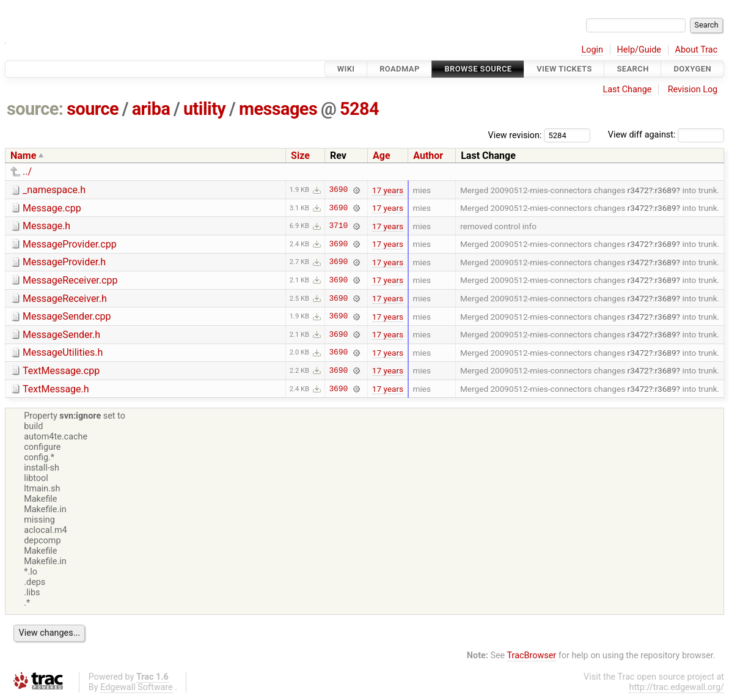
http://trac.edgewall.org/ (676, 687)
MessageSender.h (61, 334)
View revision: (515, 135)
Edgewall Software (136, 687)
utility (204, 108)
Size (300, 155)
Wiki (346, 68)
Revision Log (693, 89)
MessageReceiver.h (65, 298)
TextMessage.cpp (61, 371)
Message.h (46, 226)
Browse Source (477, 68)
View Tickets (564, 68)
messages (278, 108)
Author (428, 155)
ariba (151, 108)
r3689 (665, 190)
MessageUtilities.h (63, 352)
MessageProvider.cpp (70, 244)
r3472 (638, 190)
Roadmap (399, 68)
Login (592, 50)
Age (381, 155)
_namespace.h (54, 190)
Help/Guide (639, 50)
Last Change (627, 89)
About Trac (696, 50)
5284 (359, 108)
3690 (338, 190)
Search (632, 68)
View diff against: (666, 135)
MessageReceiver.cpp (70, 280)
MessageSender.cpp (67, 316)
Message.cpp (52, 208)
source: (35, 108)
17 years (387, 190)
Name (23, 155)
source (93, 108)
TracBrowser (532, 655)
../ (27, 171)
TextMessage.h (56, 389)
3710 (338, 226)
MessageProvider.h (64, 262)
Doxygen (692, 68)
